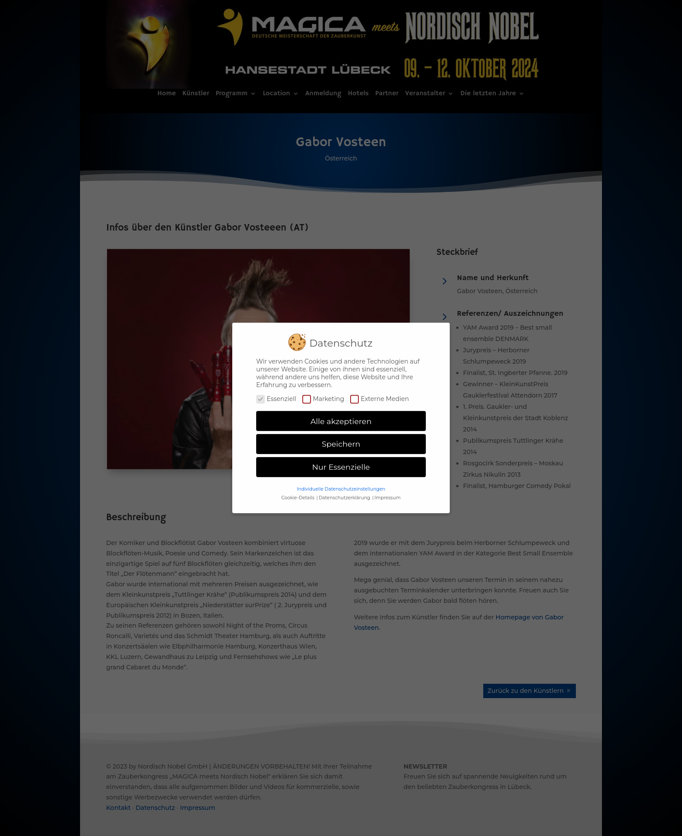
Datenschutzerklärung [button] (345, 493)
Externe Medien (379, 394)
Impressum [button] (387, 493)
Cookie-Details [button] (298, 493)
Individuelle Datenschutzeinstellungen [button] (341, 484)
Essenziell (276, 394)
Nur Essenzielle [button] (341, 462)
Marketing (323, 394)
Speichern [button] (341, 439)
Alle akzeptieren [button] (341, 416)
